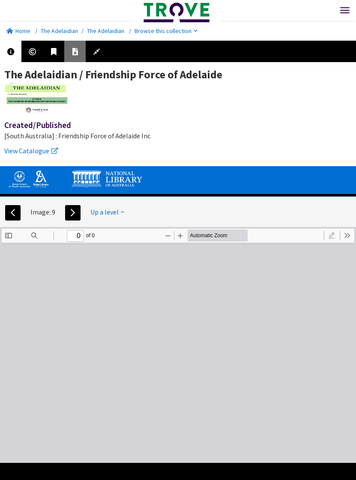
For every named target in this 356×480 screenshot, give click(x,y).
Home (18, 31)
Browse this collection (166, 31)
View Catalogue (31, 150)
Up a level (107, 212)
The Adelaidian (59, 31)
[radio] (332, 235)
